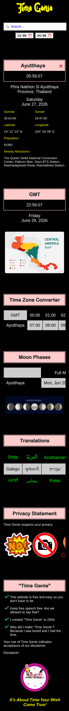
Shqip (13, 457)
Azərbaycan (55, 457)
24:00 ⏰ (44, 35)
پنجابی (31, 480)
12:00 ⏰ (24, 35)
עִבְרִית (55, 469)
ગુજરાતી (32, 469)
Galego (13, 469)
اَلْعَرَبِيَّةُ (32, 457)
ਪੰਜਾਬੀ (13, 480)
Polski (54, 480)
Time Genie (34, 8)
